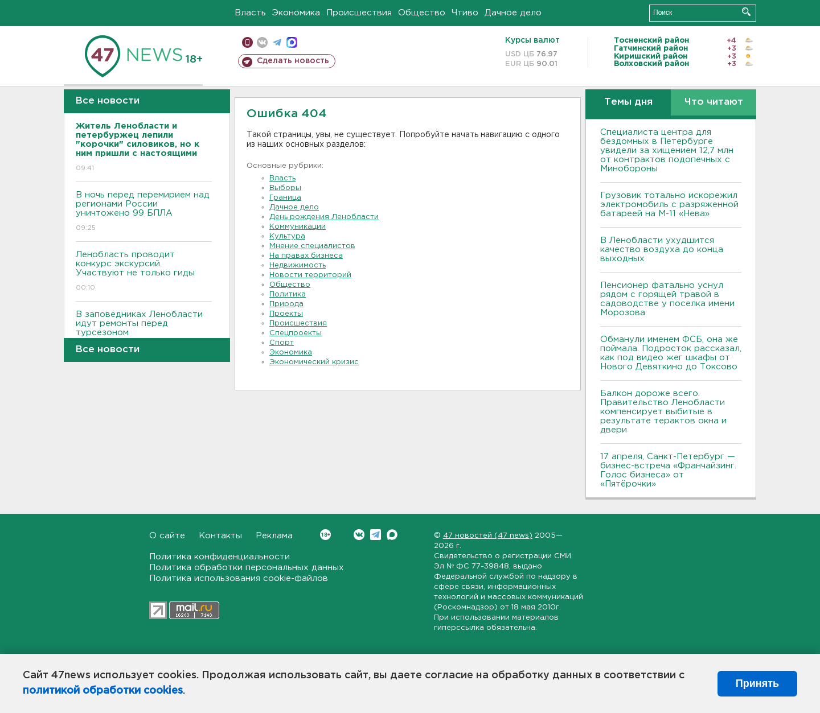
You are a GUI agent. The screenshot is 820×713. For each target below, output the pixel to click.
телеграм (277, 42)
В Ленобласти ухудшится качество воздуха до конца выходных (661, 249)
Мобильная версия (247, 42)
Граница (285, 198)
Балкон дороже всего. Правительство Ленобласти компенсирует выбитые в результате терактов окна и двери (663, 412)
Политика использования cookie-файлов (238, 578)
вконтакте (262, 42)
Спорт (281, 343)
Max (392, 534)
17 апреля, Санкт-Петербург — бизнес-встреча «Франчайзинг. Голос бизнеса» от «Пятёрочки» (668, 470)
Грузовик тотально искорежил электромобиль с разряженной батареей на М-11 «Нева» (669, 204)
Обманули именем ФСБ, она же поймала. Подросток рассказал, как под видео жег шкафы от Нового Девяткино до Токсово (670, 353)
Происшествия (359, 13)
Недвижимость (297, 265)
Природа (286, 304)
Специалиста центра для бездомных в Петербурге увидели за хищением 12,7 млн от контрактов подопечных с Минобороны (666, 150)
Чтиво (465, 13)
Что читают (713, 102)
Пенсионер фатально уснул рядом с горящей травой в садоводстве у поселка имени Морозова (667, 299)
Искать (746, 11)
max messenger (291, 42)
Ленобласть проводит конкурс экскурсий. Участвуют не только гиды (144, 271)
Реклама (274, 535)
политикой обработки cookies (103, 690)
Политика (287, 294)
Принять (757, 683)
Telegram (375, 534)
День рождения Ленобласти (324, 217)
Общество (421, 13)
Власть (250, 13)
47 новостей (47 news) (487, 536)
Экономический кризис (314, 362)
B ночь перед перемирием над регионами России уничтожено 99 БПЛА (144, 212)
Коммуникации (297, 227)
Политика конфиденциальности (219, 556)
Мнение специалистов (312, 246)
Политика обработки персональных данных (246, 567)
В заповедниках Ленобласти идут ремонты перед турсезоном (144, 331)
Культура (287, 236)
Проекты (286, 314)
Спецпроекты (295, 333)
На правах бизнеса (306, 256)
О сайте (167, 535)
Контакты (220, 535)
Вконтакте (325, 534)
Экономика (296, 13)
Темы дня (628, 102)
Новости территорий (310, 275)
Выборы (285, 188)
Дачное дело (513, 13)
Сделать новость (293, 60)
